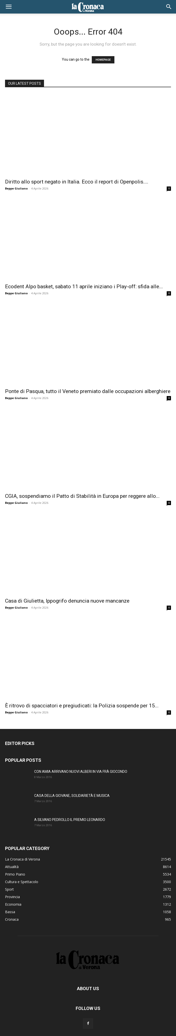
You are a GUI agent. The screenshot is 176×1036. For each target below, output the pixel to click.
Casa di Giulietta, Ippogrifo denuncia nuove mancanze (67, 601)
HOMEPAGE (103, 59)
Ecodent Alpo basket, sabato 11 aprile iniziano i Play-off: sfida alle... (84, 287)
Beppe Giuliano (16, 188)
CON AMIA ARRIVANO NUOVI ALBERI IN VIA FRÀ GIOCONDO (80, 772)
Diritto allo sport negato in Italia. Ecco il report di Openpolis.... (76, 182)
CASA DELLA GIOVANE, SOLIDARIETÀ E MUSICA (72, 796)
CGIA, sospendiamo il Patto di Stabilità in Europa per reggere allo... (82, 496)
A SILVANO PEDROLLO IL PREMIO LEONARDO (69, 820)
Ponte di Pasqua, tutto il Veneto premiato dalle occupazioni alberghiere (87, 391)
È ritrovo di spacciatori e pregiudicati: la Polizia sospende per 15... (82, 706)
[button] (9, 7)
